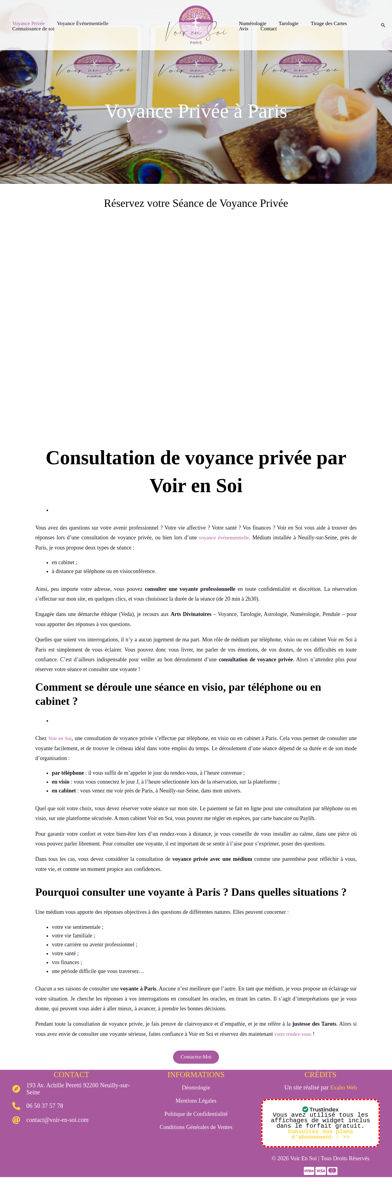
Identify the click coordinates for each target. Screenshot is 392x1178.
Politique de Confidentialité (196, 1114)
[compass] (71, 1090)
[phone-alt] (37, 1107)
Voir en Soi (60, 738)
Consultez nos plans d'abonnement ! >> (321, 1135)
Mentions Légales (196, 1101)
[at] (50, 1121)
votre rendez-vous (294, 1034)
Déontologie (196, 1088)
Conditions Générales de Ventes (196, 1127)
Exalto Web (343, 1088)
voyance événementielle (222, 537)
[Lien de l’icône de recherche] (383, 25)
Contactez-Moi (196, 1057)
